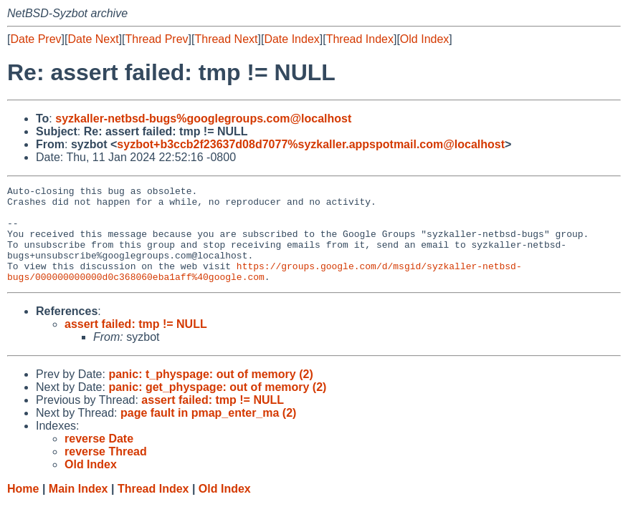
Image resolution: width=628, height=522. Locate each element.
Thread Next (225, 39)
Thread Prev (157, 39)
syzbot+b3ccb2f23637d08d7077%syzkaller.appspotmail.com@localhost (311, 144)
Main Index (78, 508)
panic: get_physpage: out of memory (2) (217, 406)
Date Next (92, 39)
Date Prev (35, 39)
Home (23, 508)
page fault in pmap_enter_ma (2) (208, 432)
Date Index (291, 39)
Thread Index (360, 39)
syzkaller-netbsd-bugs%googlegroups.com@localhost (203, 118)
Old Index (424, 39)
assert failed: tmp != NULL (136, 343)
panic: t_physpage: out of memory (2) (210, 393)
